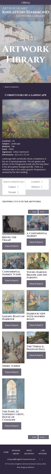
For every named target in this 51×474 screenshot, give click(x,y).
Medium (37, 186)
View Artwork (11, 246)
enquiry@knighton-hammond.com (21, 459)
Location (37, 181)
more (43, 211)
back (32, 211)
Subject (13, 186)
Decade (13, 192)
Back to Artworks (10, 87)
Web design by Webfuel (25, 467)
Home (6, 452)
